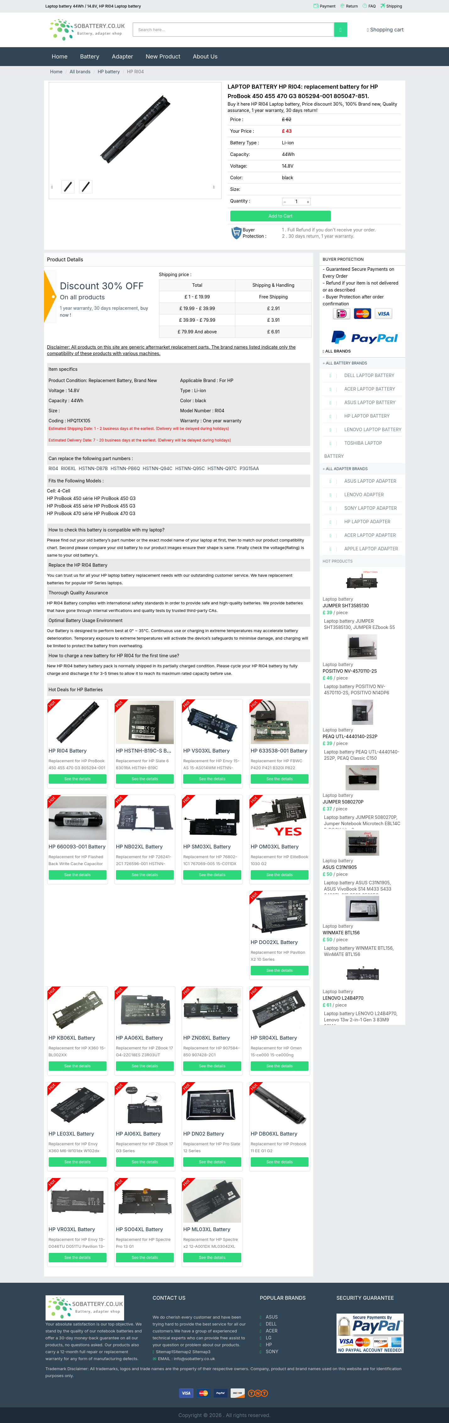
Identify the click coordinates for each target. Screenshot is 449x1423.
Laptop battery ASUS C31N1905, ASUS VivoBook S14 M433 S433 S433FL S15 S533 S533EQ (358, 887)
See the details (77, 778)
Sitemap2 (182, 1351)
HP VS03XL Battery (206, 751)
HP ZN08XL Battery (206, 1038)
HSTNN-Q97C (222, 468)
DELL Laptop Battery (359, 375)
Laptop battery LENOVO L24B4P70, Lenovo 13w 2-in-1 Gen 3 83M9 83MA (360, 1018)
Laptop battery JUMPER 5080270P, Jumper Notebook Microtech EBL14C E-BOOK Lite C (362, 821)
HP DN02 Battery (203, 1134)
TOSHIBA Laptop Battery (353, 449)
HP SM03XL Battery (207, 846)
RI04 (53, 468)
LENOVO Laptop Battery (363, 429)
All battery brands (345, 363)
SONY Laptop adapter (360, 508)
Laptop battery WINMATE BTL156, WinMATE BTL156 (359, 951)
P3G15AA (249, 468)
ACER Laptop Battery (359, 389)
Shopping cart (385, 29)
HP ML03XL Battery (206, 1229)
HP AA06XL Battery (139, 1038)
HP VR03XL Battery (72, 1229)
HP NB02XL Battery (139, 846)
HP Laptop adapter (357, 522)
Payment (328, 6)
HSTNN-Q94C (157, 468)
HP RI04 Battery (68, 751)
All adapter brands (345, 468)
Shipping (394, 6)
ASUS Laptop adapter (360, 481)
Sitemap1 (164, 1351)
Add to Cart (281, 216)
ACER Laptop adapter (360, 535)
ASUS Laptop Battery (360, 402)
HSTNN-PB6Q (125, 468)
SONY (269, 1351)
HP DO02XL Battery (274, 942)
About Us (205, 56)
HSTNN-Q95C (190, 468)
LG (265, 1338)
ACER (268, 1331)
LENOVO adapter (354, 494)
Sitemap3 (201, 1351)
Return (352, 6)
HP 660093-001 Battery (77, 846)
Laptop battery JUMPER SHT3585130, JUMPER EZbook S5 (359, 624)
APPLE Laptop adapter (361, 549)
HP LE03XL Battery (71, 1134)
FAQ (372, 6)
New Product (163, 56)
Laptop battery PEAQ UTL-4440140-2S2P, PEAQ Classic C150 (362, 755)
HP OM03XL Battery (275, 846)
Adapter (122, 56)
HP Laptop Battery (357, 416)
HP (266, 1345)
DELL (268, 1324)
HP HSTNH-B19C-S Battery (148, 751)
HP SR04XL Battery (274, 1038)
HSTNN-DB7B (93, 468)
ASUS (269, 1317)
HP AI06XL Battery (138, 1134)
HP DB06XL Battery (274, 1134)
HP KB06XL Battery (72, 1038)
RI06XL (68, 468)
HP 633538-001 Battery (279, 751)
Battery (89, 56)
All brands (80, 71)
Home (63, 53)
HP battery (109, 71)
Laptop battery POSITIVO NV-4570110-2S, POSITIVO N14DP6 (356, 689)
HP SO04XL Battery (139, 1229)
